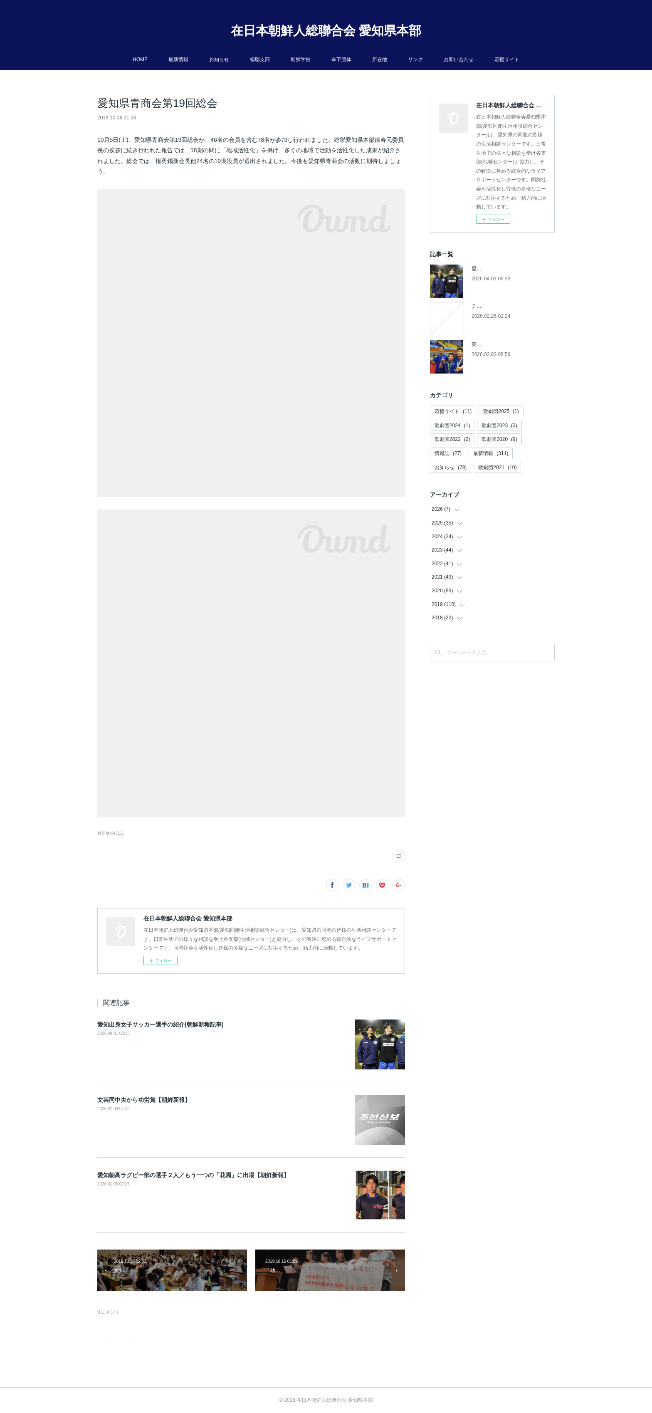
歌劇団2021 (497, 467)
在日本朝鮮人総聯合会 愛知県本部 (326, 30)
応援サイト (506, 59)
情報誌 (448, 453)
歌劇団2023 (499, 425)
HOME (140, 59)
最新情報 (178, 59)
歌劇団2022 (452, 439)
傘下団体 (341, 59)
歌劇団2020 (499, 439)
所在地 (379, 59)
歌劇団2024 (452, 425)
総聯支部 (260, 59)
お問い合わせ (459, 59)
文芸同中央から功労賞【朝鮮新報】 (143, 1099)
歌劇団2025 (501, 411)
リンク (415, 59)
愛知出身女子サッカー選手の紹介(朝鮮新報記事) (160, 1024)
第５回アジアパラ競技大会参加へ (509, 344)
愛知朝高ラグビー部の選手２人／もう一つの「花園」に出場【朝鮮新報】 (193, 1175)
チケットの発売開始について (504, 306)
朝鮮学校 (301, 59)
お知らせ (219, 59)
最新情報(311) (110, 833)
